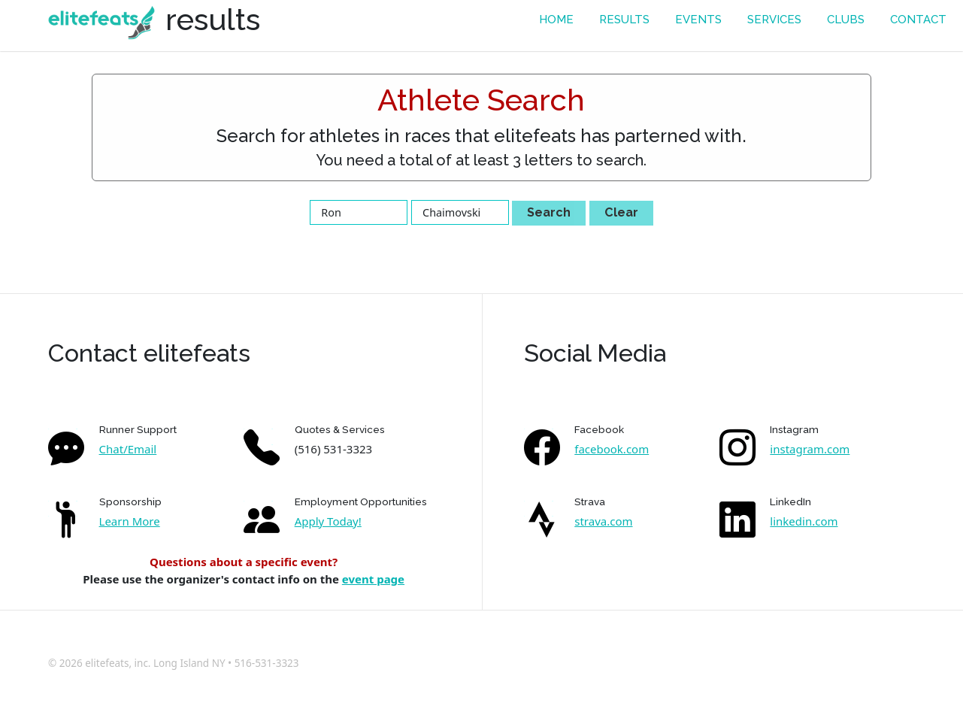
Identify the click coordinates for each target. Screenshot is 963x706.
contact (918, 19)
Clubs (846, 19)
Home (556, 19)
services (774, 19)
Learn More (129, 521)
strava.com (603, 521)
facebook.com (611, 448)
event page (373, 578)
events (698, 19)
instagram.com (809, 448)
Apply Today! (328, 521)
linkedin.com (803, 521)
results (624, 19)
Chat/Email (128, 448)
